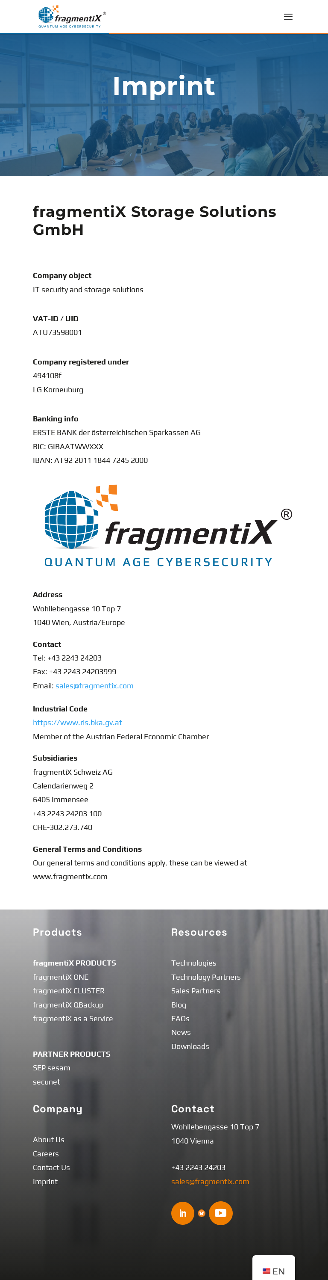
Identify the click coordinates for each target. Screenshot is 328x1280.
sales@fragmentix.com (95, 685)
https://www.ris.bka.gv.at (77, 722)
